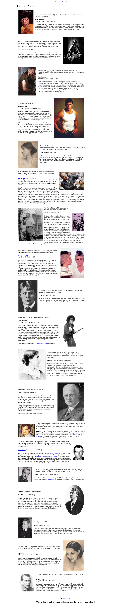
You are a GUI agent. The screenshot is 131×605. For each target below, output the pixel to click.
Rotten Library (57, 1)
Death (63, 1)
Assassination (42, 456)
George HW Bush (42, 343)
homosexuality (54, 453)
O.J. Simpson (22, 178)
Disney (49, 479)
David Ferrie (22, 450)
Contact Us (65, 598)
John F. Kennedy (53, 456)
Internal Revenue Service (66, 433)
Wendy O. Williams (23, 255)
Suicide (68, 1)
